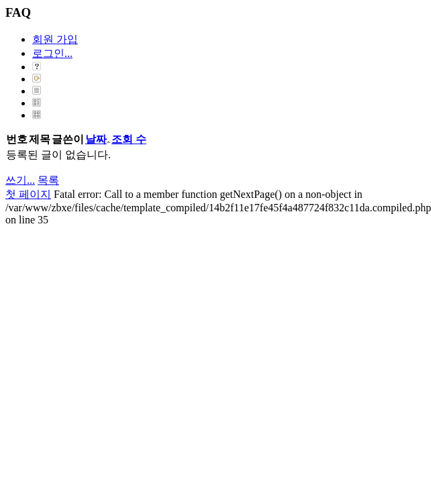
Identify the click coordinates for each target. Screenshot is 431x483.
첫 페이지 (28, 194)
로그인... (52, 53)
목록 (48, 180)
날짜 (97, 139)
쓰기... (20, 180)
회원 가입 (55, 39)
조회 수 (128, 139)
